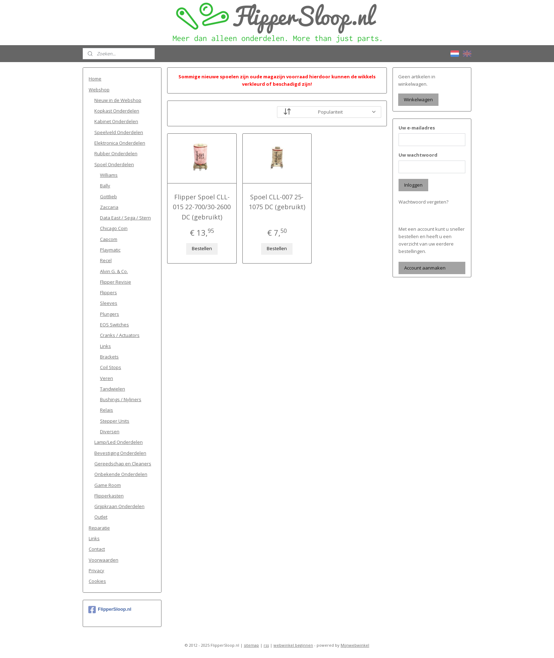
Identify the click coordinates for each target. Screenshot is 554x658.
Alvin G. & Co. (114, 271)
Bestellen (202, 248)
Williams (109, 175)
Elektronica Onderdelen (119, 143)
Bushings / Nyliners (120, 399)
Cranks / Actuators (120, 335)
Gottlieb (108, 196)
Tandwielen (112, 389)
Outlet (100, 517)
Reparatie (99, 528)
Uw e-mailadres (417, 128)
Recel (106, 260)
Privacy (96, 570)
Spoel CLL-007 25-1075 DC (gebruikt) (277, 202)
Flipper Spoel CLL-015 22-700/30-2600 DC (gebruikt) (202, 207)
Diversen (109, 431)
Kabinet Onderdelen (116, 121)
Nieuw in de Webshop (117, 100)
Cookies (97, 581)
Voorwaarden (103, 560)
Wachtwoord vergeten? (423, 202)
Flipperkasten (109, 496)
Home (95, 79)
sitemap (251, 645)
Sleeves (108, 303)
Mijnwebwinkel (355, 645)
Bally (105, 185)
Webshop (99, 89)
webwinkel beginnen (293, 645)
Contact (97, 549)
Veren (106, 378)
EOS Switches (114, 324)
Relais (106, 410)
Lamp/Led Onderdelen (118, 442)
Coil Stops (110, 367)
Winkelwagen (418, 99)
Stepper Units (114, 421)
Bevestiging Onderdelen (120, 453)
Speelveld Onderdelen (118, 132)
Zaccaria (109, 207)
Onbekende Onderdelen (120, 474)
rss (266, 645)
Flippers (108, 292)
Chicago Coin (114, 228)
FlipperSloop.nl (109, 609)
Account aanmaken (425, 268)
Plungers (109, 314)
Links (105, 346)
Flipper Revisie (115, 282)
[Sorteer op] (329, 112)
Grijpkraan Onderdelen (119, 506)
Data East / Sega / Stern (125, 218)
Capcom (108, 239)
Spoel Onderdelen (114, 164)
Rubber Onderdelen (115, 153)
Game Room (107, 485)
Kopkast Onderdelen (116, 111)
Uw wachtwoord (418, 155)
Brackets (109, 357)
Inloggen (413, 185)
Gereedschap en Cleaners (122, 463)
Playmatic (110, 250)
